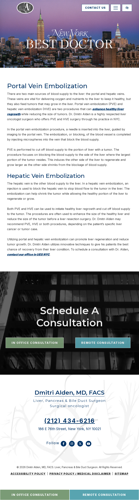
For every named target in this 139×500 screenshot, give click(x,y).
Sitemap (122, 473)
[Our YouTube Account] (88, 445)
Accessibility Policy (28, 473)
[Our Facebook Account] (63, 445)
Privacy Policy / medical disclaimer (80, 473)
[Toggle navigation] (116, 11)
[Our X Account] (80, 445)
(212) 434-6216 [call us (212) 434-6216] (69, 420)
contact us (91, 11)
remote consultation (104, 495)
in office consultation (35, 495)
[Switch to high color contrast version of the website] (127, 11)
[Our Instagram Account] (71, 445)
